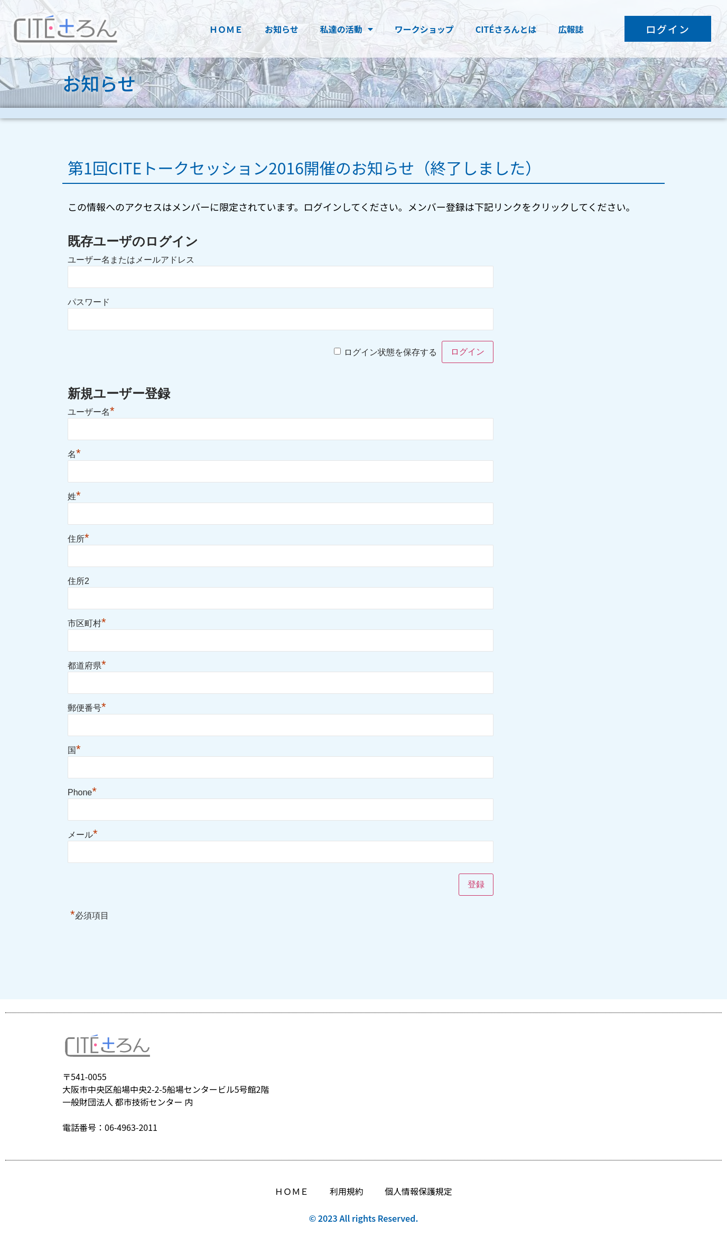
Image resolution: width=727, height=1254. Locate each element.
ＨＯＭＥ (226, 29)
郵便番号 (87, 707)
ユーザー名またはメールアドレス (131, 259)
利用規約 (347, 1191)
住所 (78, 538)
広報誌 (570, 29)
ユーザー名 (91, 411)
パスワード (89, 302)
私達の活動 (346, 29)
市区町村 (87, 623)
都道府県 (87, 665)
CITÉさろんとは (506, 29)
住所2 (78, 581)
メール (83, 834)
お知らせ (282, 29)
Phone (82, 792)
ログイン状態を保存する (390, 352)
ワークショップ (424, 29)
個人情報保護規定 (418, 1191)
